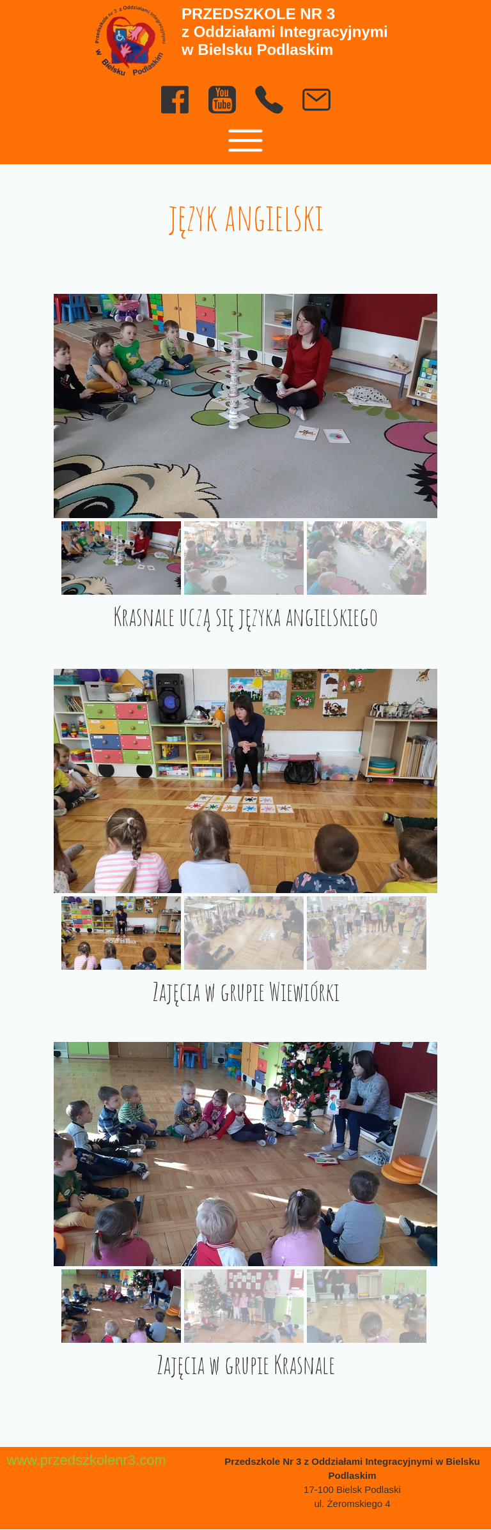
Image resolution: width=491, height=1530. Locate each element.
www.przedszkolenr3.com (86, 1460)
